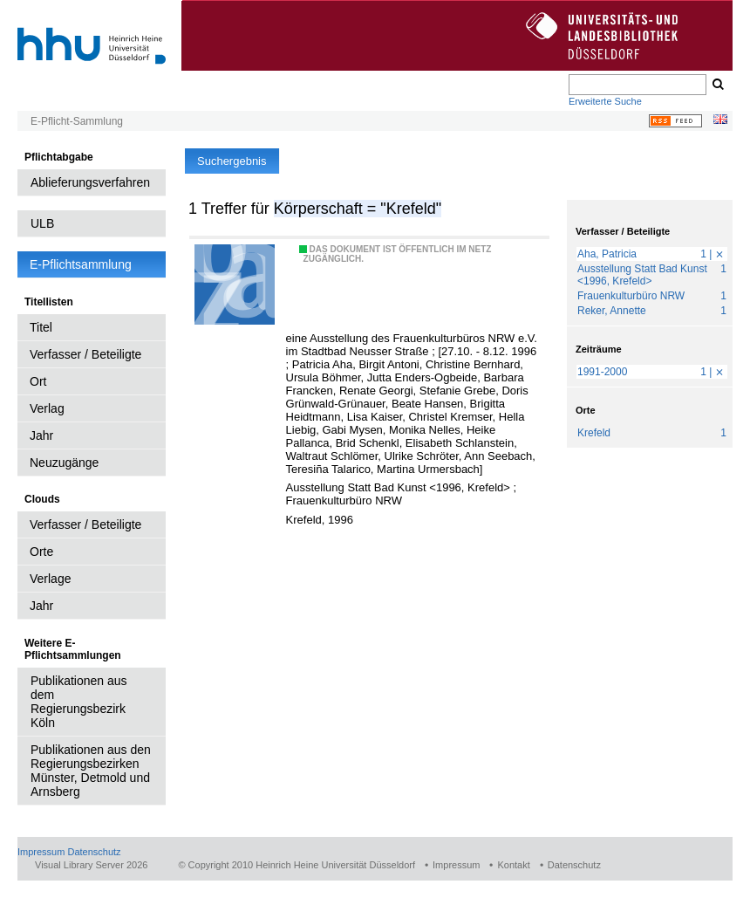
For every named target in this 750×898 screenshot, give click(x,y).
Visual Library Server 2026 (91, 865)
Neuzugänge (64, 463)
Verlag (47, 408)
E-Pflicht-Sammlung (77, 121)
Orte (41, 552)
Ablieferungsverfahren (90, 182)
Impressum (41, 852)
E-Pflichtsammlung (81, 264)
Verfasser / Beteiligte (85, 354)
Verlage (50, 579)
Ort (38, 381)
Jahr (41, 435)
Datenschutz (93, 852)
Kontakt (513, 865)
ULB (42, 223)
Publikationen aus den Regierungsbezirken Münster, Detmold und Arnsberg (91, 771)
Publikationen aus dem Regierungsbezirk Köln (79, 702)
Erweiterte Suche (605, 101)
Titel (41, 327)
